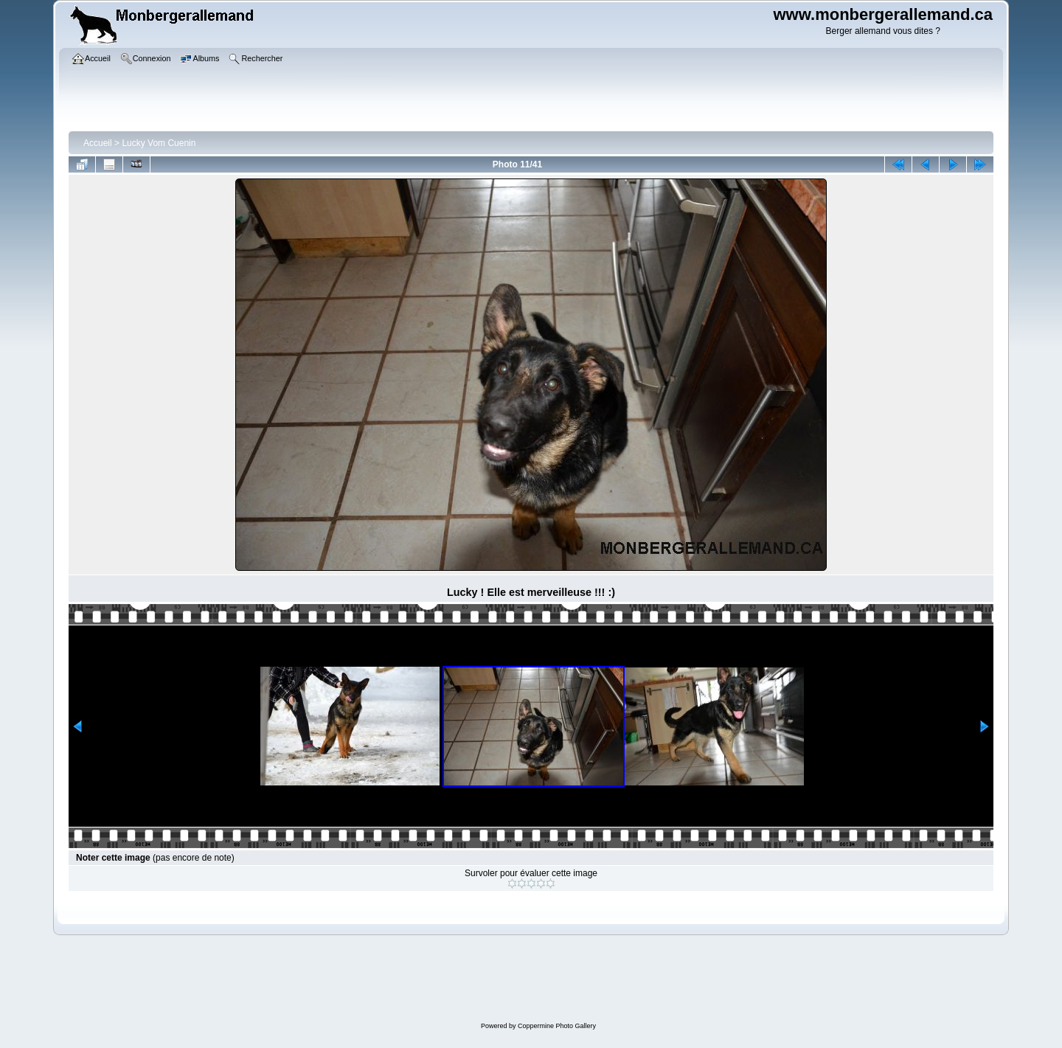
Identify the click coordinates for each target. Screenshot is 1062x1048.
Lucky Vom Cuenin (158, 143)
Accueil (97, 143)
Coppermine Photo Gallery (557, 1026)
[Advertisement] (538, 980)
